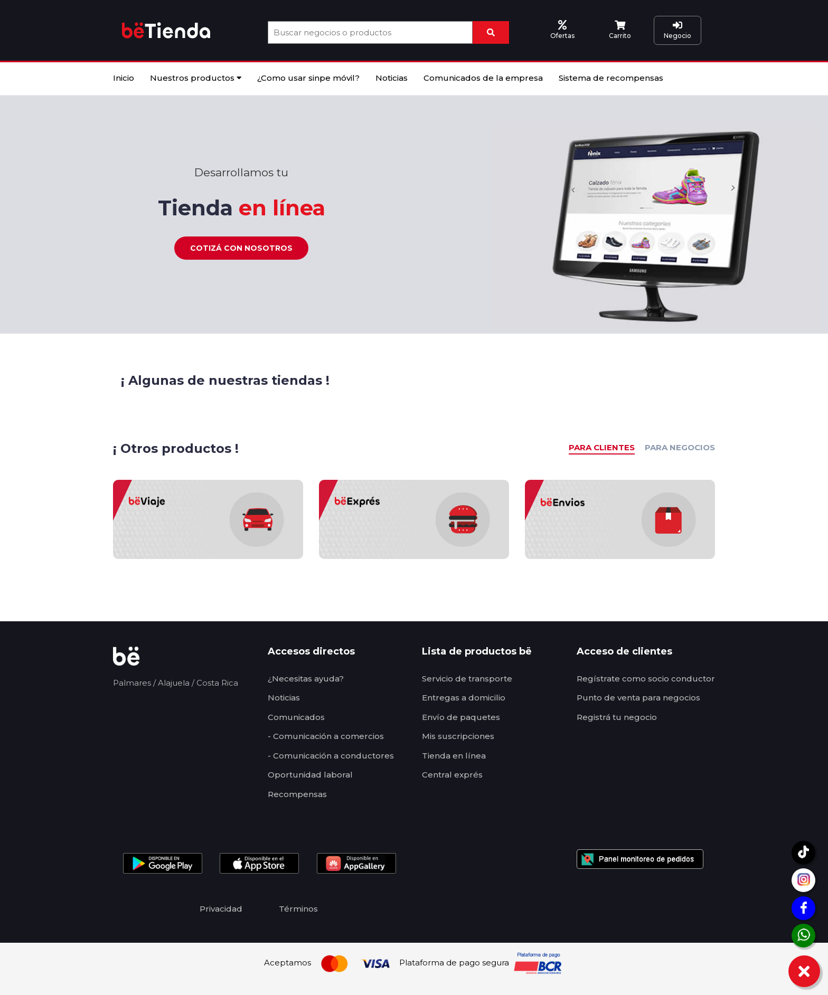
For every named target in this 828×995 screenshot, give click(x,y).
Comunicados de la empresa (483, 78)
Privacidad (221, 909)
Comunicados (296, 717)
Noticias (391, 78)
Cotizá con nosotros (241, 248)
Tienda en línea (454, 756)
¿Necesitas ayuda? (306, 679)
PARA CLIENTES (602, 447)
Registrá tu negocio (617, 717)
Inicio (123, 78)
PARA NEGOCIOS (680, 447)
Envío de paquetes (461, 717)
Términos (298, 909)
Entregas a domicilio (463, 698)
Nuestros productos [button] (195, 78)
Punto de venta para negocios (638, 698)
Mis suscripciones (458, 736)
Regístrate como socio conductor (646, 679)
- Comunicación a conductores (331, 756)
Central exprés (452, 775)
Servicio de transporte (467, 679)
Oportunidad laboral (310, 775)
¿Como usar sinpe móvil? (308, 78)
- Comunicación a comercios (326, 736)
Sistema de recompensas (611, 78)
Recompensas (297, 794)
